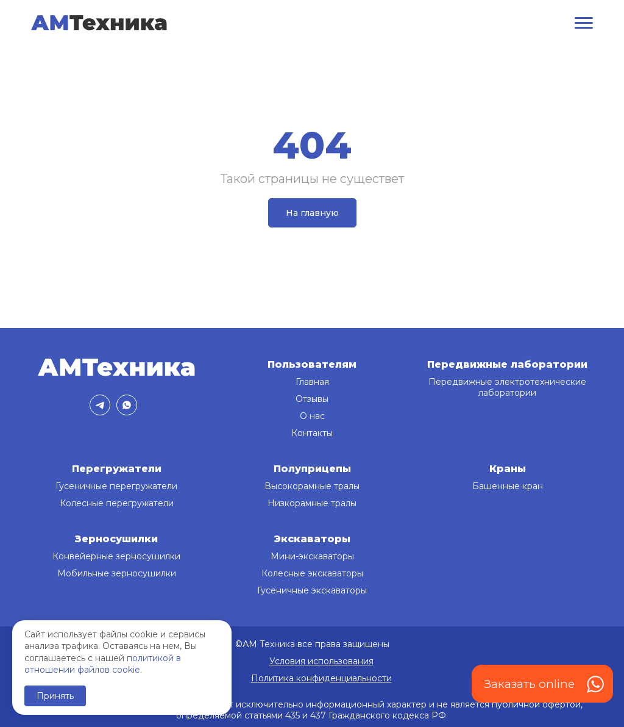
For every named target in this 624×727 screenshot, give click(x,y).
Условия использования (321, 661)
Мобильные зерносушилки (116, 573)
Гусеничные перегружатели (116, 486)
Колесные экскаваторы (312, 573)
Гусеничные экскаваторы (312, 590)
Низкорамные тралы (312, 503)
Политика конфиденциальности (321, 678)
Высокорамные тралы (312, 486)
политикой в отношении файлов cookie (102, 664)
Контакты (312, 433)
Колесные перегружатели (117, 503)
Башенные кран (507, 486)
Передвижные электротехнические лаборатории (507, 387)
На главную (312, 212)
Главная (312, 381)
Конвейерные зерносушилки (116, 556)
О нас (312, 415)
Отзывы (312, 398)
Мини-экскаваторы (312, 556)
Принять (55, 695)
